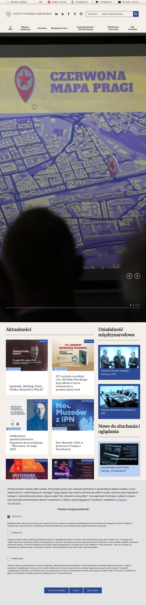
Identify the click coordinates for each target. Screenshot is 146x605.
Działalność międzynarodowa (116, 252)
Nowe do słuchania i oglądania (119, 349)
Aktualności (18, 249)
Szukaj (135, 14)
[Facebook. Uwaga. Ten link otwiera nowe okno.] (68, 13)
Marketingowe (17, 559)
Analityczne (17, 533)
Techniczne (17, 516)
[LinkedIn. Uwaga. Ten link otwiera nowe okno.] (56, 13)
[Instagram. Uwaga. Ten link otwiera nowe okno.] (81, 13)
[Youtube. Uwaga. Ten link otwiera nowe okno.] (62, 13)
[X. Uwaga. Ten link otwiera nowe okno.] (74, 13)
